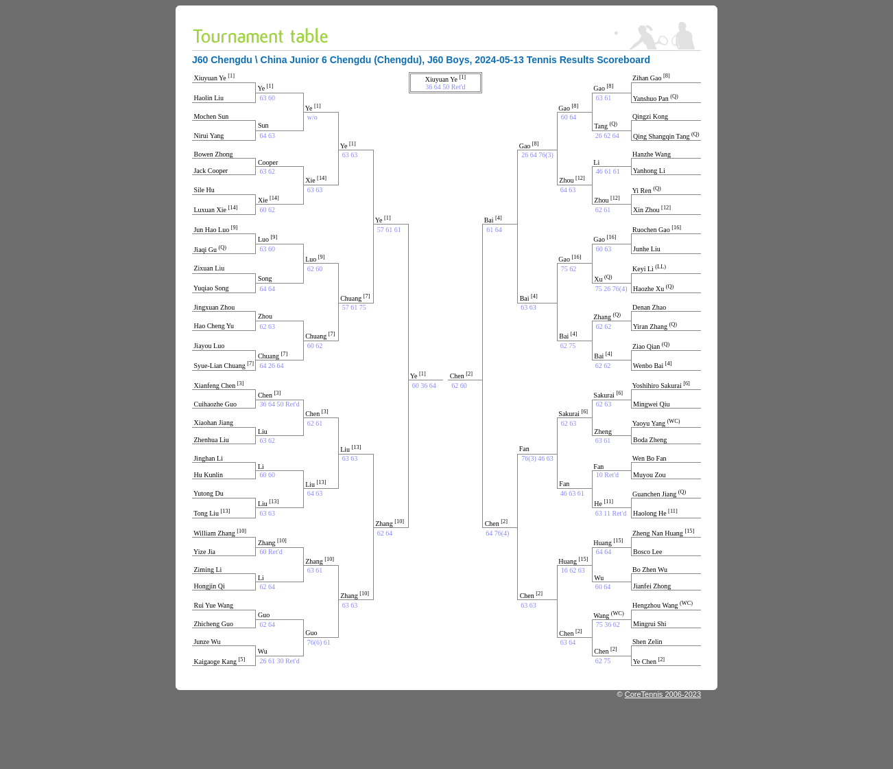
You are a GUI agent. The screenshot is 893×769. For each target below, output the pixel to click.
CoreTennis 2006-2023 (663, 694)
